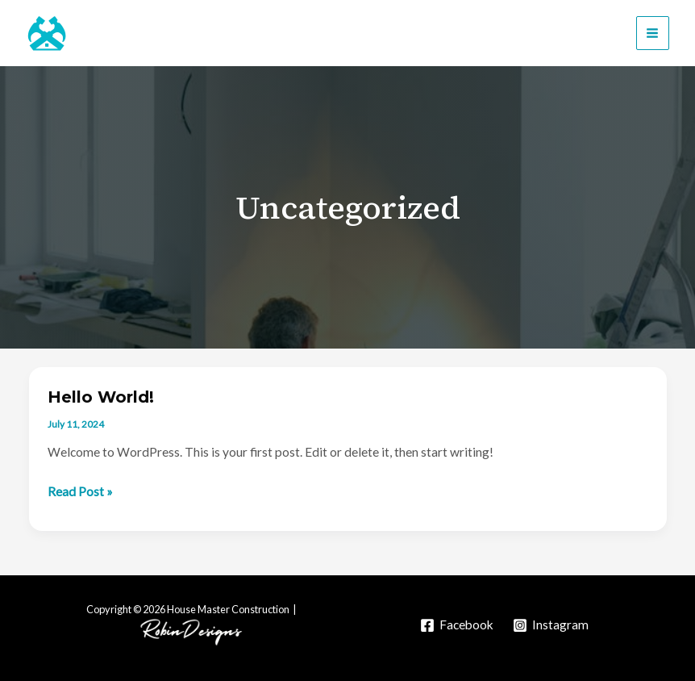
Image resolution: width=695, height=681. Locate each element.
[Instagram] (550, 625)
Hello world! (101, 397)
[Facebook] (456, 625)
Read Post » (80, 492)
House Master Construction (199, 33)
